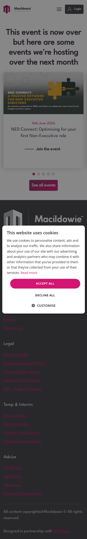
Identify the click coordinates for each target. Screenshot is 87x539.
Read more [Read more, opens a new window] (29, 272)
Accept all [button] (45, 283)
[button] (44, 305)
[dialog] (43, 269)
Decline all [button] (45, 295)
